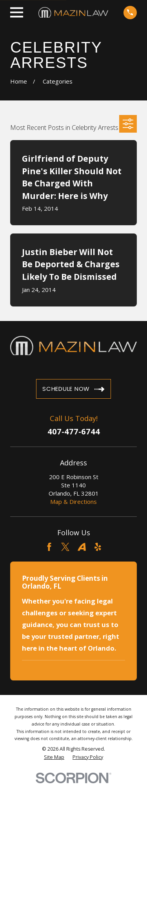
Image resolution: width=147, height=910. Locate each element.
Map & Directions (73, 501)
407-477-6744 (73, 432)
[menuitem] (54, 757)
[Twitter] (65, 547)
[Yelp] (98, 547)
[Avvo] (82, 547)
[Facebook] (49, 547)
